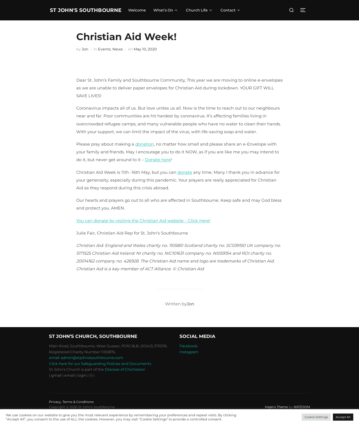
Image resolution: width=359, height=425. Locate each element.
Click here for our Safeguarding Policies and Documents (100, 373)
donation (144, 153)
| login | (82, 385)
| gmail (55, 385)
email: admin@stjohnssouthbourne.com (86, 367)
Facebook (189, 355)
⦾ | (92, 385)
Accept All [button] (343, 417)
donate (184, 181)
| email (68, 385)
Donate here (158, 169)
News (117, 58)
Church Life (207, 15)
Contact (239, 15)
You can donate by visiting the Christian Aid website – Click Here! (143, 230)
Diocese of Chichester (125, 379)
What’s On (174, 15)
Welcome (145, 15)
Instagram (189, 361)
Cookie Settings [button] (316, 417)
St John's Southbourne (76, 15)
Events (104, 58)
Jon (85, 58)
